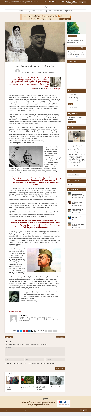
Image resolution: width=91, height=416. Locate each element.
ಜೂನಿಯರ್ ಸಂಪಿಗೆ (73, 39)
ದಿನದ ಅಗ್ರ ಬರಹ (81, 201)
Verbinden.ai (29, 414)
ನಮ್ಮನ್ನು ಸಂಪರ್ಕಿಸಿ (72, 3)
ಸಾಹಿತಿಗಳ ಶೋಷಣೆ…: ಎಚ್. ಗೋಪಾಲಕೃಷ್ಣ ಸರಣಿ (78, 213)
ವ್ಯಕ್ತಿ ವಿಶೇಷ (48, 14)
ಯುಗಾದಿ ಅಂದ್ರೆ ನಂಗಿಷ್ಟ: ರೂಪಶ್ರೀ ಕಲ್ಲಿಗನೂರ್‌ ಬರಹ (27, 390)
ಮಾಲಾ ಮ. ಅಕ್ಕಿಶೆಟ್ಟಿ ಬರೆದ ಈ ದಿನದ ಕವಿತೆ (78, 220)
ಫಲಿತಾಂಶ (77, 107)
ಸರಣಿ (33, 14)
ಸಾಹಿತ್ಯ (28, 14)
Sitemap (68, 1)
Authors (74, 1)
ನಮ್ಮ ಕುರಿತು (48, 1)
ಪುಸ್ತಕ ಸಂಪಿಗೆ (68, 14)
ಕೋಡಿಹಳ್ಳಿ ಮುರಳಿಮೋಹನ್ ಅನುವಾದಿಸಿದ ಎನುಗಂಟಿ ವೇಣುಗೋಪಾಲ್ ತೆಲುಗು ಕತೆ (25, 2)
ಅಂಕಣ (21, 14)
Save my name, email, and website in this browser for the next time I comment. (30, 367)
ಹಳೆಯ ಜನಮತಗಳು (73, 110)
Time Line (62, 1)
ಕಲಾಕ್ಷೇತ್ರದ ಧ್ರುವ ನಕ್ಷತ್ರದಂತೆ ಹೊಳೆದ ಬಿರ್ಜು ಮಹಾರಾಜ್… (41, 390)
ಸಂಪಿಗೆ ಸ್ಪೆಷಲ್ (58, 14)
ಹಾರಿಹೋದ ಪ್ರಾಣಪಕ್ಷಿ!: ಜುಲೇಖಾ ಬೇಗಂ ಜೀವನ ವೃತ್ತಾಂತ (77, 206)
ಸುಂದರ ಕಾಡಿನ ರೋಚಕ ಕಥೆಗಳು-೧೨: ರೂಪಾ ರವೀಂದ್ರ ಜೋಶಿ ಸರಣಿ (78, 228)
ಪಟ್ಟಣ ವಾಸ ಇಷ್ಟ (73, 103)
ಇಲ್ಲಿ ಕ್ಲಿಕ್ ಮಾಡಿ (72, 125)
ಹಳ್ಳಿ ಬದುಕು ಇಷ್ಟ (73, 101)
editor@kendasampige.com (74, 59)
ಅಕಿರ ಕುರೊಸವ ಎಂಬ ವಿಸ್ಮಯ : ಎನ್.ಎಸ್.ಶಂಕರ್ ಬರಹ (56, 391)
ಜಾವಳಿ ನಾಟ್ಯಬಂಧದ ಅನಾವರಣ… (10, 390)
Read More (76, 169)
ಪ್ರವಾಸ (40, 14)
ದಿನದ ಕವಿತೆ (80, 222)
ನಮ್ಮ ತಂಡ (55, 1)
